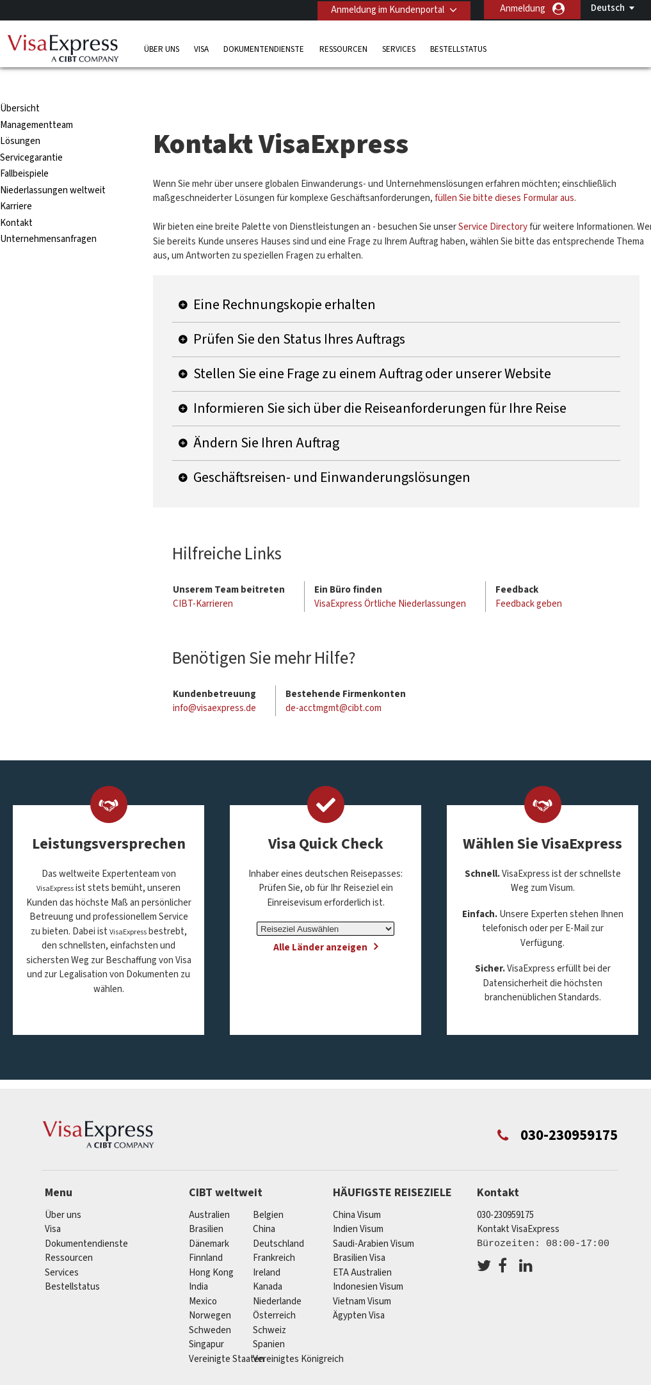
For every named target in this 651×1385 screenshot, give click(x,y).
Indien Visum (358, 1204)
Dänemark (209, 1219)
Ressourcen (343, 48)
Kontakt (16, 198)
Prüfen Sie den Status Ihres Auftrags (299, 314)
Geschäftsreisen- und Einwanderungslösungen (331, 452)
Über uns (161, 48)
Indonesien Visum (368, 1262)
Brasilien (206, 1204)
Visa (201, 48)
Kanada (267, 1262)
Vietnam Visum (362, 1276)
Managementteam (36, 100)
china (264, 1204)
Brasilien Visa (359, 1233)
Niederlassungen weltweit (53, 165)
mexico (203, 1276)
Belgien (268, 1190)
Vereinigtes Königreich (298, 1334)
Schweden (210, 1305)
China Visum (357, 1190)
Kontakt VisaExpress (518, 1204)
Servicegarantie (31, 133)
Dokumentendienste (263, 48)
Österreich (274, 1290)
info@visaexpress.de (214, 684)
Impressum (533, 1377)
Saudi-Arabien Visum (373, 1219)
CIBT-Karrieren (203, 579)
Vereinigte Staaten (226, 1334)
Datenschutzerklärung (329, 1377)
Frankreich (274, 1233)
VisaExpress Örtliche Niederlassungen (390, 579)
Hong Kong (211, 1247)
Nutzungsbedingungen (442, 1377)
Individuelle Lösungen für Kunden (152, 1377)
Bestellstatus (458, 48)
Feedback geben (528, 579)
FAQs (251, 1377)
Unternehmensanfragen (48, 214)
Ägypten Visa (359, 1290)
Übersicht (20, 84)
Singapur (206, 1319)
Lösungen (20, 117)
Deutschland (278, 1219)
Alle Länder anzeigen (320, 923)
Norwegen (210, 1290)
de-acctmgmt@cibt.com (333, 684)
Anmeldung (522, 8)
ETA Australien (362, 1247)
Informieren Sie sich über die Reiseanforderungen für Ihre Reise (380, 383)
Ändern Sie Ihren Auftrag (266, 418)
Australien (209, 1190)
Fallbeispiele (24, 149)
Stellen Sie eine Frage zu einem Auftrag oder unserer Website (372, 349)
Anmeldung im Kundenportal (385, 8)
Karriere (16, 182)
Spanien (269, 1319)
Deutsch (608, 8)
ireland (266, 1247)
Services (398, 48)
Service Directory (492, 202)
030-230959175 (505, 1190)
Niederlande (277, 1276)
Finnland (206, 1233)
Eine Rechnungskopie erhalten (284, 279)
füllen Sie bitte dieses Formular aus (504, 173)
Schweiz (269, 1305)
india (198, 1262)
